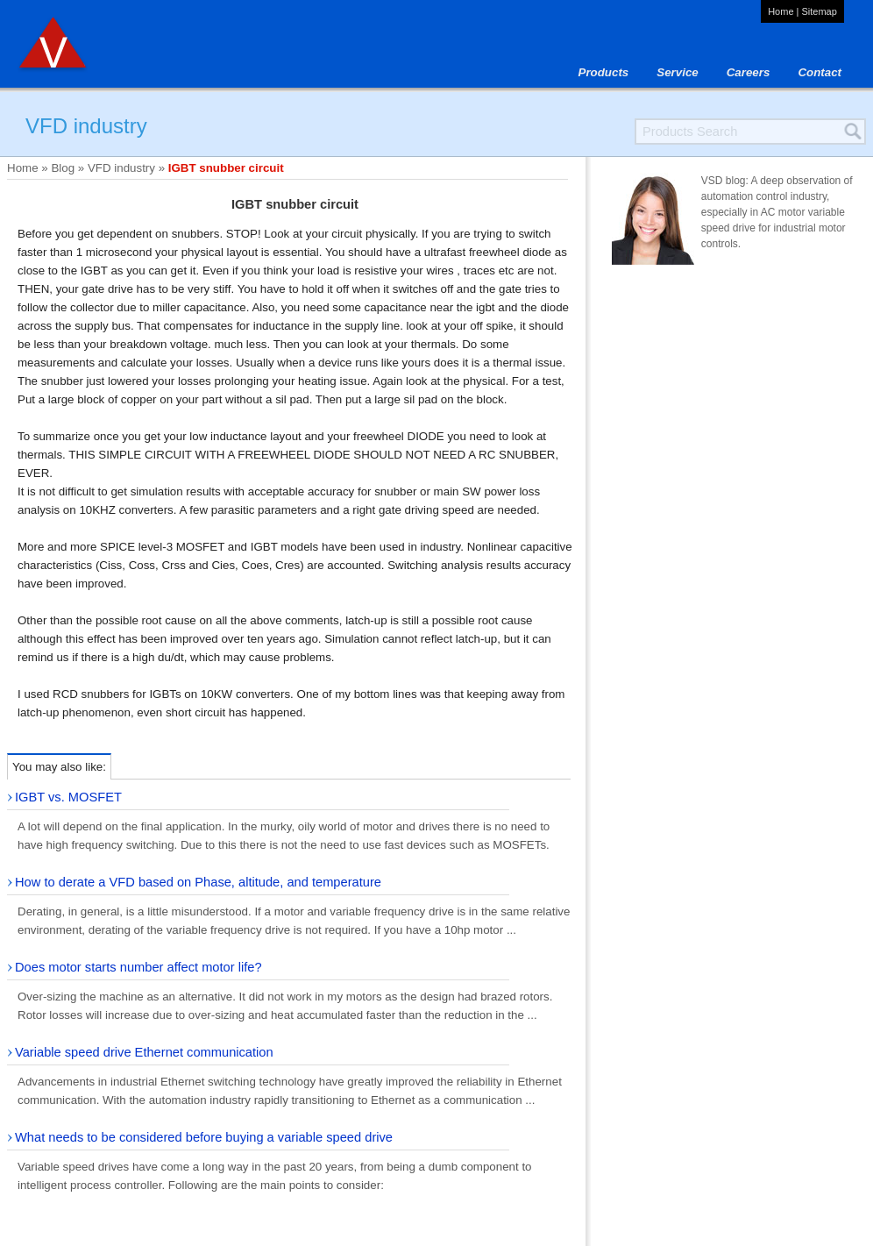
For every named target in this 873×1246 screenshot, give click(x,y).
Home (780, 11)
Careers (748, 72)
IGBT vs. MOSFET (68, 797)
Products (603, 72)
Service (677, 72)
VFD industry (121, 167)
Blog (63, 167)
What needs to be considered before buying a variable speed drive (204, 1137)
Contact (819, 72)
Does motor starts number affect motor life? (138, 967)
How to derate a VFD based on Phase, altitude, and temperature (198, 882)
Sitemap (818, 11)
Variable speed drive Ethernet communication (144, 1052)
